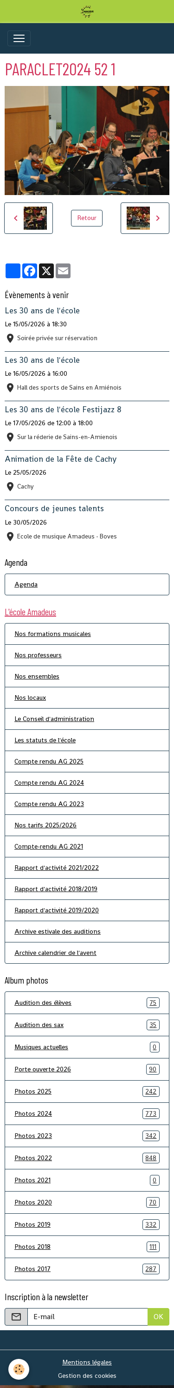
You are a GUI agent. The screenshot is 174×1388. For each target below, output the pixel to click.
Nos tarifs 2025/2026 (45, 825)
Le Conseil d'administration (54, 719)
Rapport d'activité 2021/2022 (56, 867)
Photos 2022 (87, 1158)
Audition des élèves (87, 1002)
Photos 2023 (87, 1136)
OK (158, 1316)
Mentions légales (87, 1362)
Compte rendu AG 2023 (49, 804)
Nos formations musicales (52, 634)
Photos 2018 (87, 1246)
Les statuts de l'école (45, 740)
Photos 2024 (87, 1113)
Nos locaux (30, 697)
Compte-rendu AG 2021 (48, 846)
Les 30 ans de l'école (42, 311)
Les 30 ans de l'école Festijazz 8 (63, 409)
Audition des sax (87, 1025)
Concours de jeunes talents (54, 508)
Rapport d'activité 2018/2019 (55, 889)
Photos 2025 (87, 1091)
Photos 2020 (87, 1202)
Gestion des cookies (87, 1375)
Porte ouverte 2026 (87, 1069)
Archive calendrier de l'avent (55, 952)
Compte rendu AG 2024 (49, 782)
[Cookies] (18, 1369)
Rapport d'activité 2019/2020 (56, 910)
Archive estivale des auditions (57, 931)
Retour (87, 218)
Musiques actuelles (87, 1047)
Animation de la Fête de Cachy (60, 459)
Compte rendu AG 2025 (49, 761)
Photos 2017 (87, 1269)
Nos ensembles (36, 676)
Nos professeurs (38, 655)
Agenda (26, 584)
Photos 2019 (87, 1224)
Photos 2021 (87, 1180)
